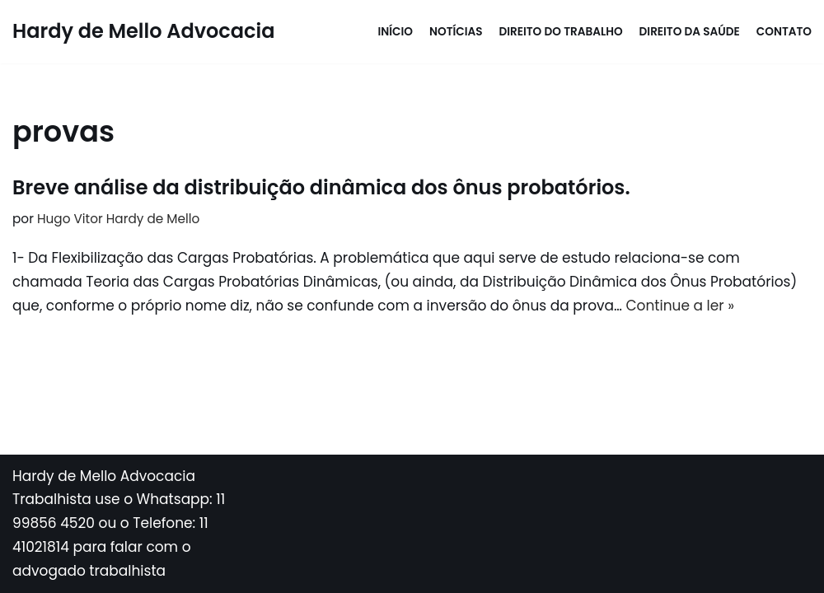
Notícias (456, 32)
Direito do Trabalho (561, 32)
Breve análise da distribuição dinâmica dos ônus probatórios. (321, 187)
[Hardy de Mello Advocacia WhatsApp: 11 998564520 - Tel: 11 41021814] (143, 32)
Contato (784, 32)
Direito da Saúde (689, 32)
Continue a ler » (679, 305)
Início (395, 32)
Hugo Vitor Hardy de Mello (118, 218)
